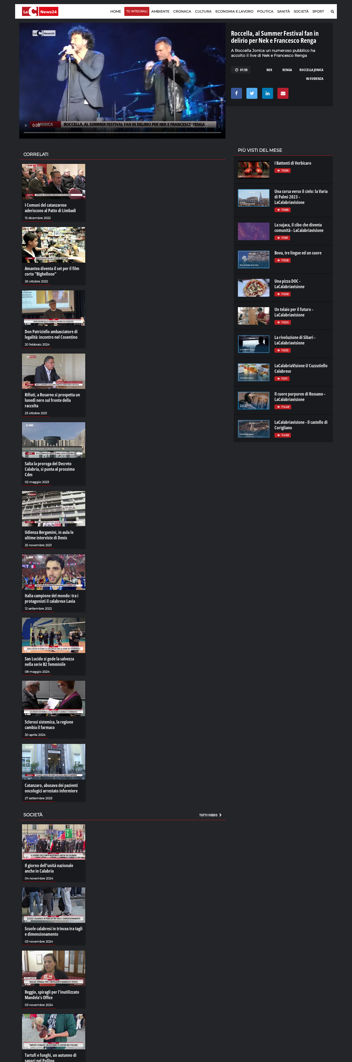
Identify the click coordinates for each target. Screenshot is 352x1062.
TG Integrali (136, 11)
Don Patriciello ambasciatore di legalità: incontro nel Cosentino (51, 334)
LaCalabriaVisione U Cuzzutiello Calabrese (301, 368)
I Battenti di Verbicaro (292, 163)
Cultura (203, 11)
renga (287, 69)
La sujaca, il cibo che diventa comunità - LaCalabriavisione (298, 227)
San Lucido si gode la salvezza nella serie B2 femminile (49, 661)
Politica (265, 11)
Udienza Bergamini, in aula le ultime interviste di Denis (49, 535)
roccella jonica (311, 69)
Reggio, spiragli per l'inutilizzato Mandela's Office (52, 995)
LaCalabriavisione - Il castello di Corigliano (301, 425)
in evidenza (314, 78)
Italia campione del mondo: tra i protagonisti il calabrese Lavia (51, 598)
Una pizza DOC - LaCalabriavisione (289, 284)
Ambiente (160, 11)
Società (301, 11)
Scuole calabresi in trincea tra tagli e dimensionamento (53, 931)
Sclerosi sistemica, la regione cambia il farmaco (49, 724)
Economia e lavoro (234, 11)
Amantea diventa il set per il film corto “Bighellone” (52, 271)
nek (269, 69)
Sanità (283, 11)
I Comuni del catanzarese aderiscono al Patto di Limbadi (50, 208)
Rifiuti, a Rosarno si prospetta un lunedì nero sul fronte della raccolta (52, 400)
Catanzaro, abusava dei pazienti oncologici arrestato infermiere (51, 788)
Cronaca (182, 11)
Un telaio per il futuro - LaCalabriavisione (293, 312)
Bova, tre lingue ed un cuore (297, 253)
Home (115, 11)
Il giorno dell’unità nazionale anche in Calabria (49, 868)
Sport (318, 11)
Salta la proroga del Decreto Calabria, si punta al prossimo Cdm (50, 469)
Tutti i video (210, 814)
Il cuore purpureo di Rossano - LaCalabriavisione (299, 396)
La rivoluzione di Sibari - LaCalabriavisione (294, 340)
